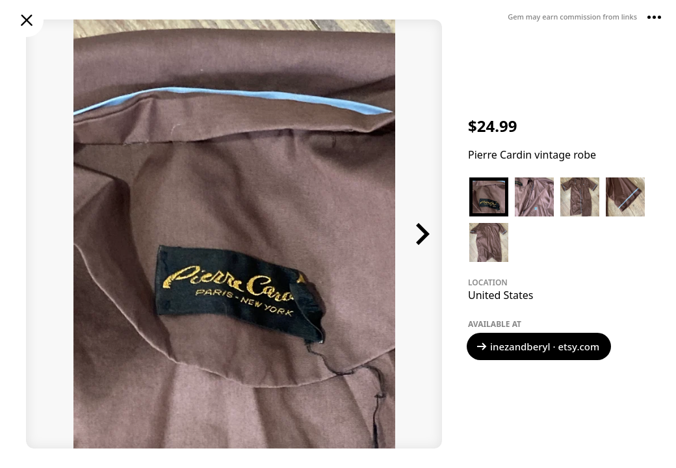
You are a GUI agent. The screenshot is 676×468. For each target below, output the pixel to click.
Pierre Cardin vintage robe (532, 155)
